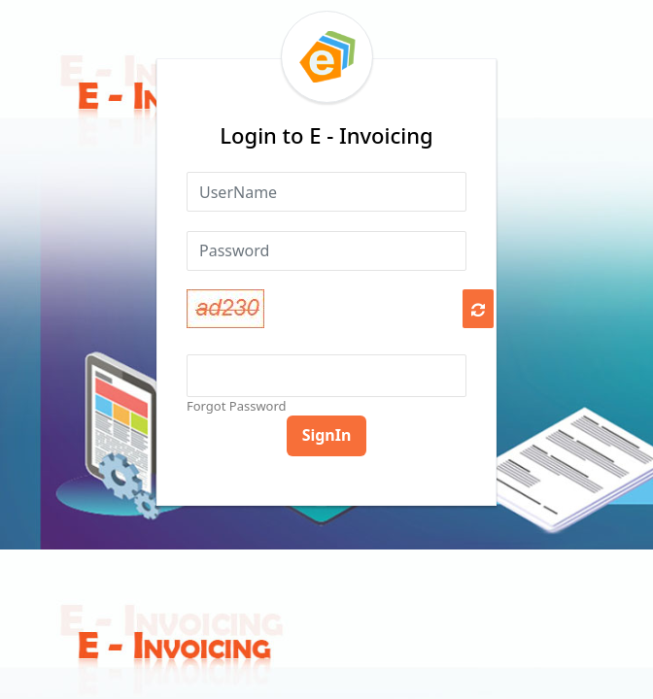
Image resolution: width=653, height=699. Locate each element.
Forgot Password (237, 406)
